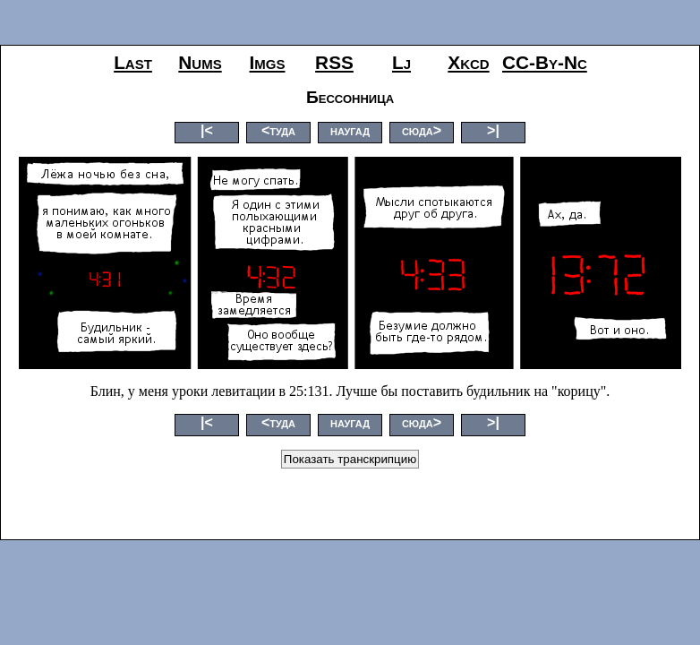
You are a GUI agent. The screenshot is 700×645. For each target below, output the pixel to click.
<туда (278, 130)
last (133, 62)
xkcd (468, 62)
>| (493, 130)
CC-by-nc (544, 62)
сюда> (421, 130)
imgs (268, 62)
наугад (350, 130)
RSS (334, 62)
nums (199, 62)
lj (401, 62)
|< (207, 130)
